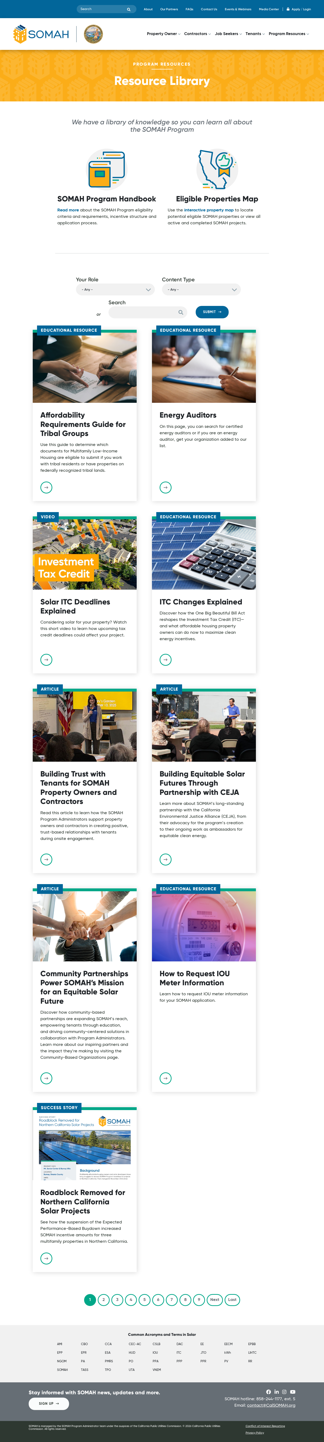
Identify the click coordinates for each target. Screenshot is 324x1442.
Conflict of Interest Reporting (265, 1426)
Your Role (87, 279)
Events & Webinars (238, 9)
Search (117, 302)
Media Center (269, 9)
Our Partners (169, 9)
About (148, 9)
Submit (212, 312)
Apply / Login (299, 9)
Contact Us (209, 9)
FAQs (189, 9)
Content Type (178, 279)
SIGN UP (49, 1403)
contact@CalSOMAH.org (271, 1405)
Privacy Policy (255, 1433)
